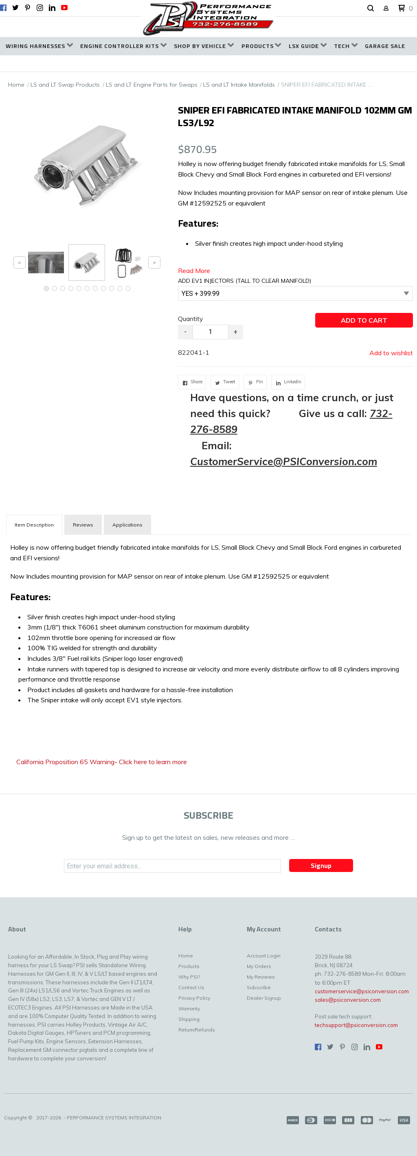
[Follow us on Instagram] (40, 7)
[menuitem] (39, 46)
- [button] (185, 332)
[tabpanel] (208, 622)
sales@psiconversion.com (348, 999)
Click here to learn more (153, 762)
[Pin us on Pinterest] (27, 7)
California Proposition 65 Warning (65, 762)
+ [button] (235, 332)
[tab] (34, 525)
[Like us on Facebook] (3, 7)
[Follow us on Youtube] (64, 7)
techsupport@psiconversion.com (356, 1025)
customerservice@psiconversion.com (362, 991)
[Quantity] (210, 332)
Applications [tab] (127, 525)
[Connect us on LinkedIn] (52, 7)
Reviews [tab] (83, 525)
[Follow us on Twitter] (15, 7)
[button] (370, 8)
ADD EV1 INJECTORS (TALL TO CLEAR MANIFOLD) (244, 280)
